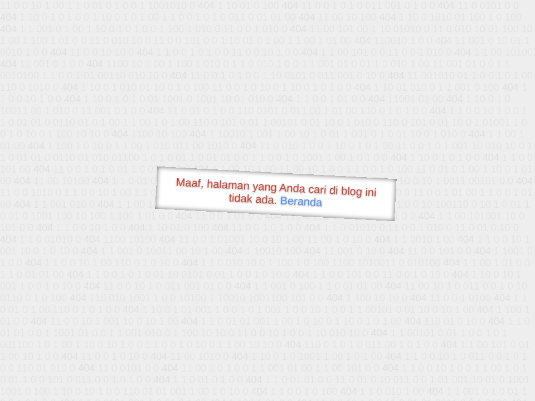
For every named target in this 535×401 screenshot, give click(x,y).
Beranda (301, 201)
